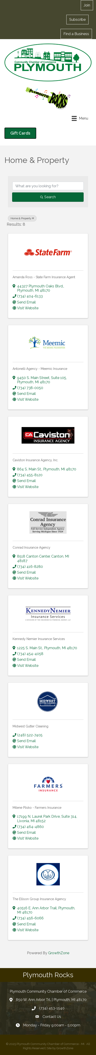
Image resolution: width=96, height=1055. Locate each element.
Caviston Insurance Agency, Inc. (35, 460)
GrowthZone (58, 953)
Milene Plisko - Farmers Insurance (37, 807)
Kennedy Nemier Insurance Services (39, 639)
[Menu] (80, 118)
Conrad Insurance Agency (31, 547)
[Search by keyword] (48, 186)
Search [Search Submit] (48, 197)
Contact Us (51, 1017)
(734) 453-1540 (52, 1008)
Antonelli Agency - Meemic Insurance (40, 369)
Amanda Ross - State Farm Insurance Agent (44, 277)
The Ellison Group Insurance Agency (39, 899)
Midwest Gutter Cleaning (30, 726)
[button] (87, 5)
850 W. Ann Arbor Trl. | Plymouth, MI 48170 (51, 1000)
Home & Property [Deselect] (22, 218)
